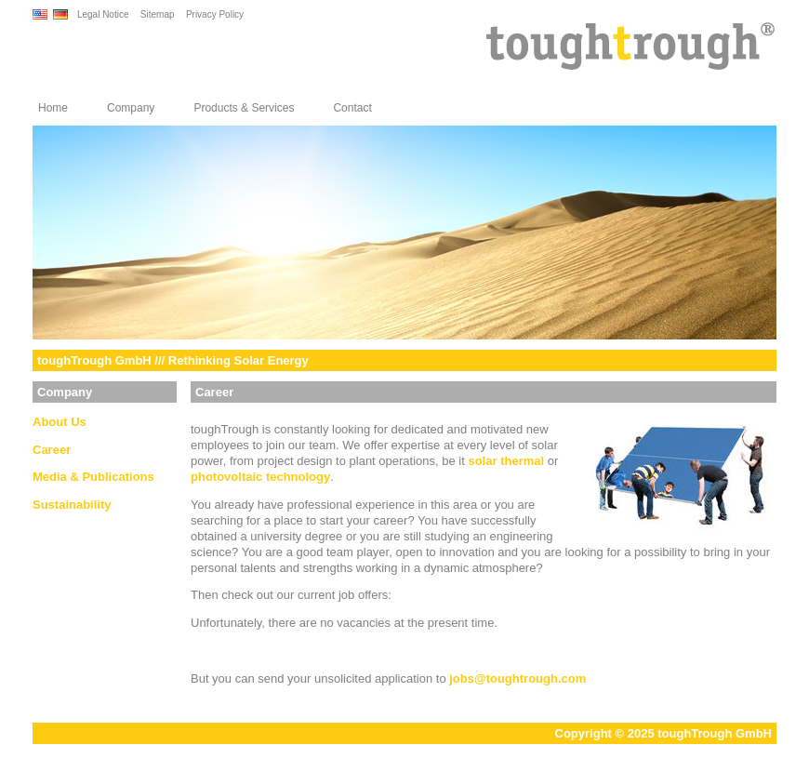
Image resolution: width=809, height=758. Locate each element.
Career (52, 450)
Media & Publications (93, 477)
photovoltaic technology (260, 477)
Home (53, 107)
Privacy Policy (215, 14)
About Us (59, 422)
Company (130, 107)
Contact (352, 107)
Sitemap (157, 14)
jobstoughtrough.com (517, 678)
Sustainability (72, 505)
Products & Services (243, 107)
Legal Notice (103, 14)
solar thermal (506, 461)
